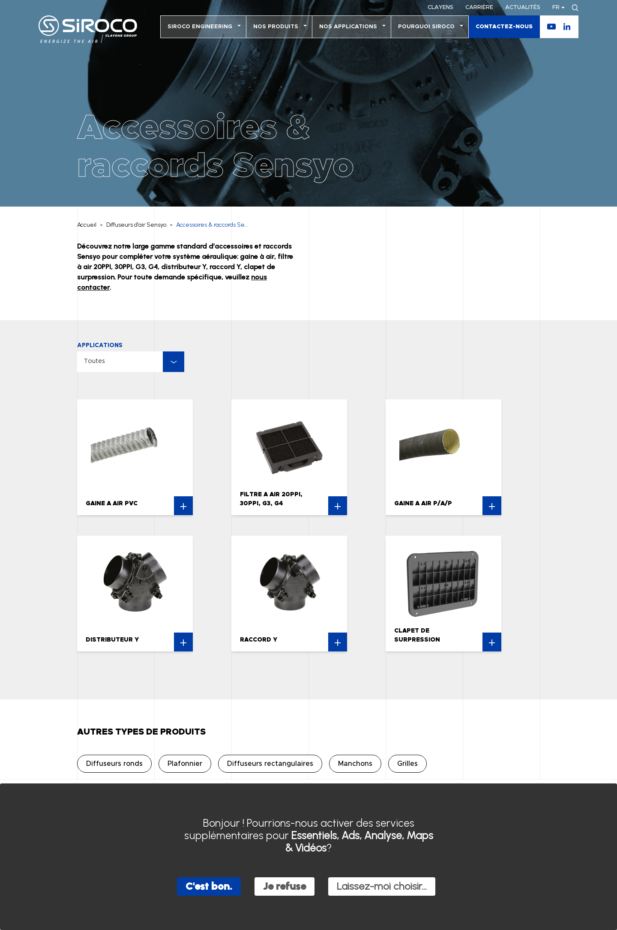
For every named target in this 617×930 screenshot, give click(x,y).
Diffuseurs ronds (114, 763)
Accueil (86, 224)
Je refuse (284, 886)
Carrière (479, 7)
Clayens (440, 7)
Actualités (522, 7)
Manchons (355, 763)
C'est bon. (209, 886)
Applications (100, 345)
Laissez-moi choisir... (382, 886)
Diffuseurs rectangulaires (270, 763)
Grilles (407, 763)
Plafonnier (185, 763)
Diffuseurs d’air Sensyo (136, 224)
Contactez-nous (504, 27)
